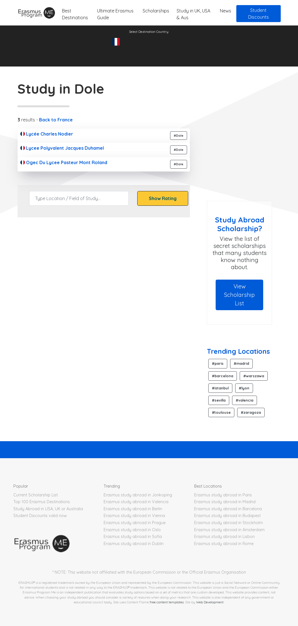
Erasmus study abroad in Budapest (227, 515)
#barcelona (222, 376)
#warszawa (253, 376)
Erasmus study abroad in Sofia (133, 536)
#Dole (178, 136)
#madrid (241, 363)
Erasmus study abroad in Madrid (225, 501)
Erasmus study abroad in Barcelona (228, 508)
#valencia (244, 400)
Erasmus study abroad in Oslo (132, 529)
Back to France (56, 120)
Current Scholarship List (35, 495)
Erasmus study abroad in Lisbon (224, 536)
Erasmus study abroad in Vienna (134, 515)
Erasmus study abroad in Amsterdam (229, 529)
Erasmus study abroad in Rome (224, 543)
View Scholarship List (239, 295)
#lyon (244, 388)
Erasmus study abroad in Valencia (136, 501)
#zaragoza (251, 412)
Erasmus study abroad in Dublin (134, 543)
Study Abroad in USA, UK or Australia (48, 508)
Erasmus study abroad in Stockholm (228, 522)
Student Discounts (258, 13)
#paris (218, 363)
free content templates (167, 602)
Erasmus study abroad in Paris (223, 495)
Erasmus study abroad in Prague (135, 522)
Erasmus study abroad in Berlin (133, 508)
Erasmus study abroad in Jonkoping (138, 495)
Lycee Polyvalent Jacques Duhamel (62, 148)
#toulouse (221, 412)
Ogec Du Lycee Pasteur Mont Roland (63, 162)
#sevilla (219, 400)
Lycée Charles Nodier (46, 134)
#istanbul (220, 388)
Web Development (210, 602)
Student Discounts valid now (40, 515)
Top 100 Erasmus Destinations (41, 501)
